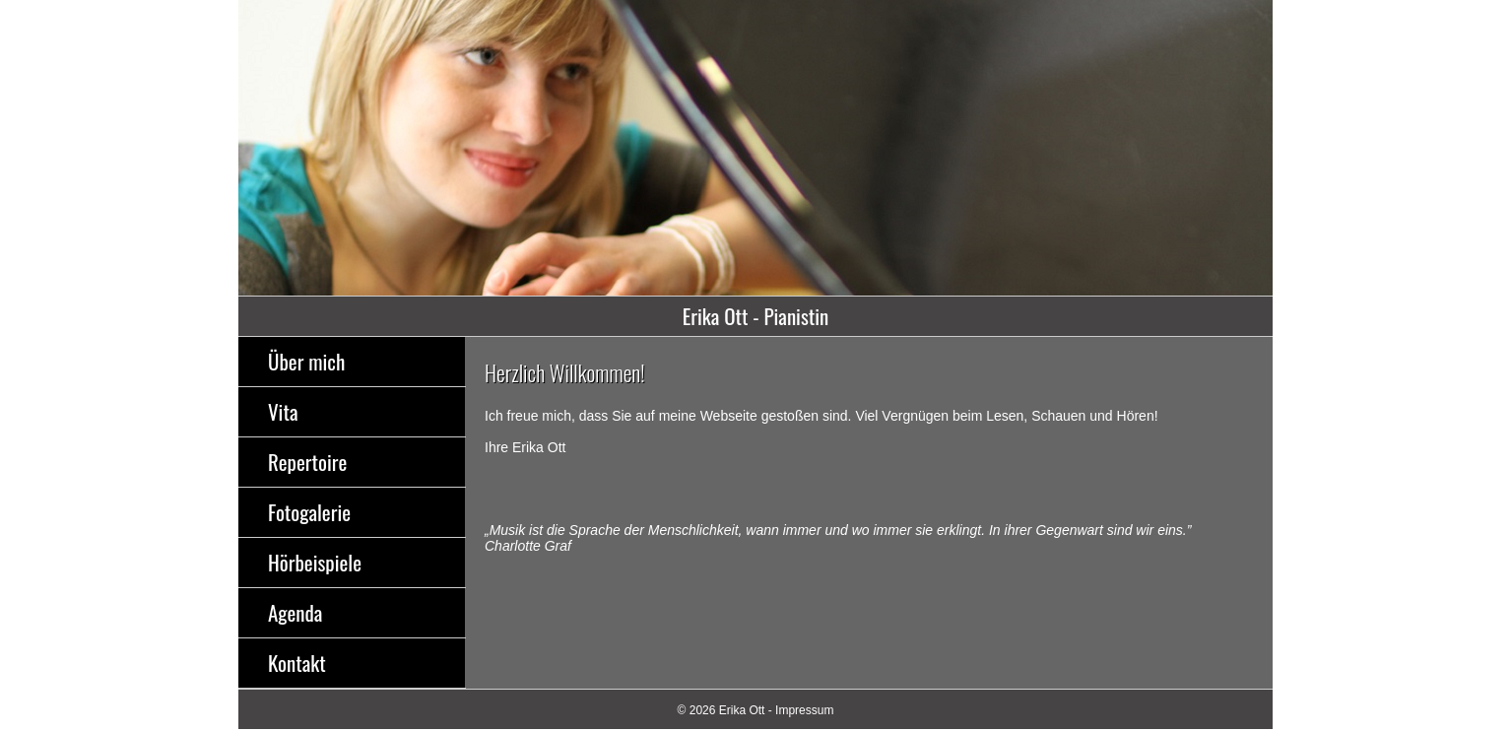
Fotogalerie (309, 512)
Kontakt (297, 662)
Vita (282, 411)
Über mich (306, 361)
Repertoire (307, 461)
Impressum (804, 710)
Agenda (295, 612)
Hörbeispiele (314, 562)
